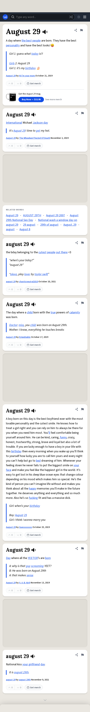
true (53, 312)
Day (8, 558)
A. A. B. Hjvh (24, 582)
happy (32, 489)
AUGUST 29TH (32, 215)
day (42, 664)
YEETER (33, 558)
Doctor (13, 325)
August (17, 131)
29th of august (49, 225)
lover (27, 274)
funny (63, 437)
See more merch (53, 99)
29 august (29, 225)
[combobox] (42, 17)
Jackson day (40, 123)
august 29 (11, 281)
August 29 (11, 75)
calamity (74, 312)
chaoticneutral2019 (28, 281)
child (30, 312)
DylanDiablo (25, 337)
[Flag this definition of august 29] (82, 242)
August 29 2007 (55, 215)
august (10, 229)
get (38, 131)
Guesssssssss (25, 527)
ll (49, 433)
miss (21, 325)
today (34, 54)
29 (23, 131)
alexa (13, 274)
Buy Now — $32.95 (31, 99)
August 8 (24, 229)
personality (13, 45)
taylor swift (41, 274)
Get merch (34, 83)
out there (62, 252)
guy (28, 566)
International (14, 123)
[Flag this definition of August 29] (81, 30)
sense (30, 575)
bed (38, 461)
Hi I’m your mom (27, 75)
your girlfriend (31, 664)
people (36, 41)
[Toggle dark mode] (78, 17)
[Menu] (84, 17)
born (48, 558)
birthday (30, 68)
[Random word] (71, 17)
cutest (42, 252)
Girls (12, 63)
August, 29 (69, 225)
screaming (37, 566)
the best (26, 41)
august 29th (21, 672)
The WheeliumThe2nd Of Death (34, 138)
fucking (33, 498)
